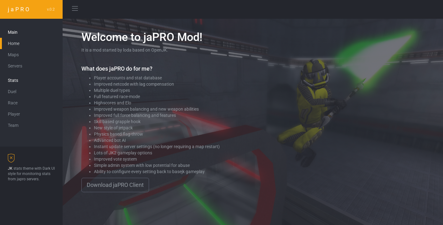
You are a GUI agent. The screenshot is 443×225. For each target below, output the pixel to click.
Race (13, 102)
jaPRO (31, 9)
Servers (15, 65)
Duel (12, 91)
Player (14, 114)
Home (13, 43)
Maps (13, 54)
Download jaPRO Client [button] (115, 185)
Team (13, 125)
